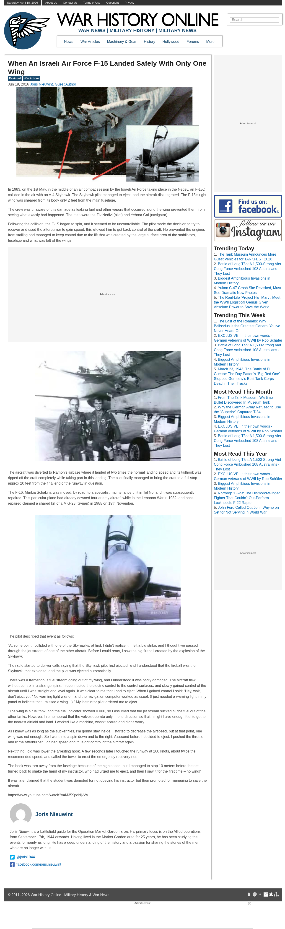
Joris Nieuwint (54, 814)
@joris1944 (22, 857)
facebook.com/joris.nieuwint (35, 864)
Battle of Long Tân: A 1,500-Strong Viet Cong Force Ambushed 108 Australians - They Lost (247, 268)
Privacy (129, 2)
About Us (51, 2)
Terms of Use (91, 2)
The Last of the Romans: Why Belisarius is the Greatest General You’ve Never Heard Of (247, 326)
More (210, 42)
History (149, 42)
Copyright (112, 2)
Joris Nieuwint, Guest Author (53, 84)
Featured (15, 78)
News (68, 42)
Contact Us (70, 2)
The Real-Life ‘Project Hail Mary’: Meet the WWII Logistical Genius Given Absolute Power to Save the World (247, 302)
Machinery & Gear (122, 42)
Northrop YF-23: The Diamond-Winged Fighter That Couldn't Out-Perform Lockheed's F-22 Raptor (247, 498)
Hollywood (170, 42)
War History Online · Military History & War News (70, 895)
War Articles (90, 42)
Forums (193, 42)
